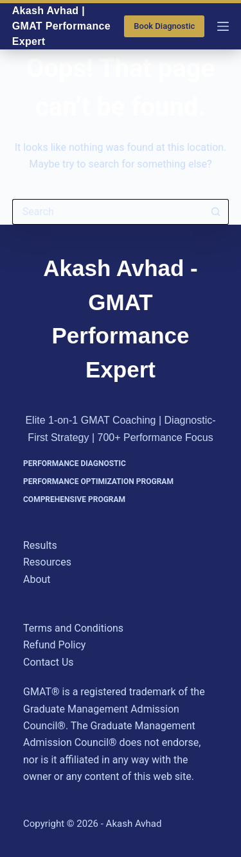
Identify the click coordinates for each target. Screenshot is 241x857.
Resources (47, 562)
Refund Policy (54, 645)
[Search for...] (108, 212)
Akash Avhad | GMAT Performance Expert (61, 26)
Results (40, 545)
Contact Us (48, 662)
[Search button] (216, 212)
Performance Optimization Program (98, 481)
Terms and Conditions (73, 628)
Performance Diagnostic (74, 463)
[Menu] (223, 26)
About (37, 579)
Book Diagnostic (164, 26)
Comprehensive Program (74, 499)
